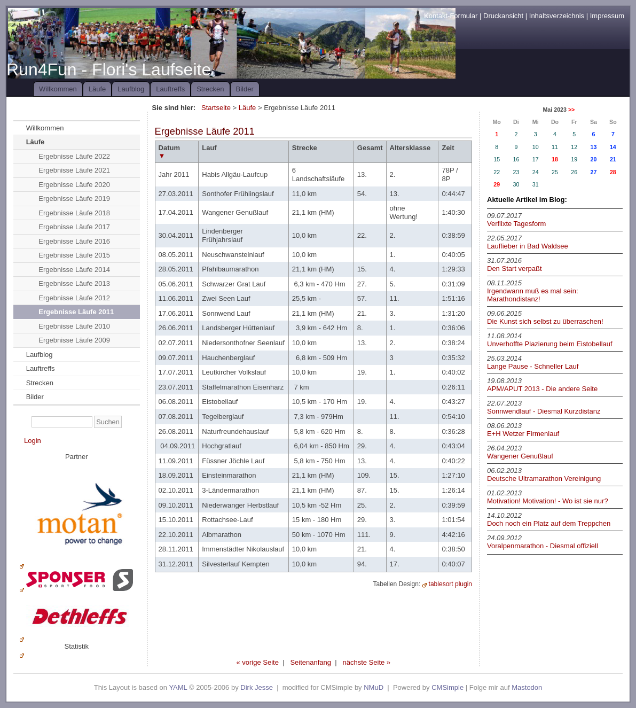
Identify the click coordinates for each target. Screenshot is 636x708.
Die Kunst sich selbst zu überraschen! (545, 321)
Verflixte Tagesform (516, 224)
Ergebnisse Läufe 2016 (74, 241)
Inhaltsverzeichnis (556, 16)
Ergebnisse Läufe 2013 (74, 283)
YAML (178, 687)
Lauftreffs (170, 89)
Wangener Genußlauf (520, 456)
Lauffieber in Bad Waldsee (527, 246)
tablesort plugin (450, 584)
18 (555, 159)
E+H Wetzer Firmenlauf (523, 434)
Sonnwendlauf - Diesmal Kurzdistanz (543, 411)
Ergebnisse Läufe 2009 (74, 340)
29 (496, 184)
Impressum (607, 16)
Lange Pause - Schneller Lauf (532, 366)
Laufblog (130, 89)
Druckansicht (503, 16)
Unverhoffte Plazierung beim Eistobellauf (550, 344)
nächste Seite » (366, 662)
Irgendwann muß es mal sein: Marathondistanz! (532, 295)
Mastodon (527, 687)
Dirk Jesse (256, 687)
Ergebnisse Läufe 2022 (74, 156)
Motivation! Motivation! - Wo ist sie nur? (547, 501)
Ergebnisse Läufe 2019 (74, 198)
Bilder (245, 89)
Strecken (210, 89)
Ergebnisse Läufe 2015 (74, 255)
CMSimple (447, 687)
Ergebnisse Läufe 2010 (74, 326)
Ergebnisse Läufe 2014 (74, 270)
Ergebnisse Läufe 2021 (74, 170)
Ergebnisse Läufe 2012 (74, 298)
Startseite (216, 108)
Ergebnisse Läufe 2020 (74, 185)
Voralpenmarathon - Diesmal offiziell (542, 546)
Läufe (97, 89)
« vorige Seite (257, 662)
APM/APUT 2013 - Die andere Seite (542, 389)
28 (613, 172)
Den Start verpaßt (514, 268)
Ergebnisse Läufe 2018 (74, 213)
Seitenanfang (310, 662)
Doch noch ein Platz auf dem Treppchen (548, 523)
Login (32, 441)
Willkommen (58, 89)
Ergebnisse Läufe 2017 (74, 227)
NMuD (373, 687)
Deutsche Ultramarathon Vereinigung (544, 478)
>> (571, 109)
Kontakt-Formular (450, 16)
